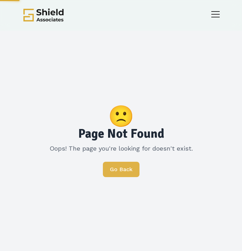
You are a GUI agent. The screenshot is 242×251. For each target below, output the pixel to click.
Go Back (121, 169)
